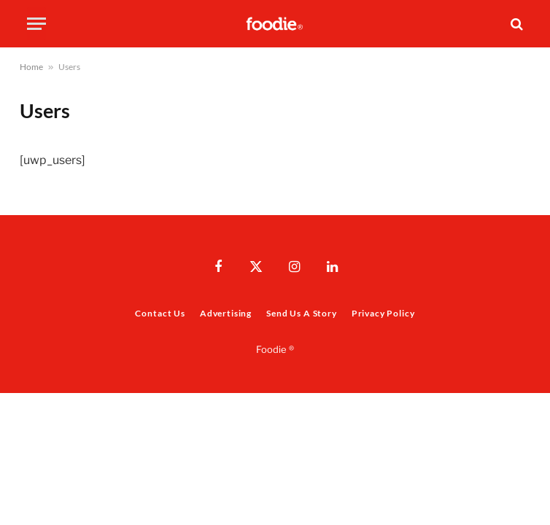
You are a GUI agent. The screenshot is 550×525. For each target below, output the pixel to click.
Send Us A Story (301, 313)
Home (31, 66)
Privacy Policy (383, 313)
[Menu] (36, 23)
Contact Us (160, 313)
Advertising (226, 313)
